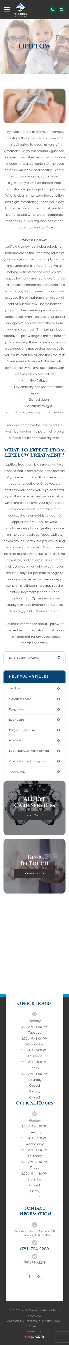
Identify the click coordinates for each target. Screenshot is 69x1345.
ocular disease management (29, 761)
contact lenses (20, 698)
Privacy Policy (51, 1320)
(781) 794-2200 (34, 1249)
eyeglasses (17, 709)
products (15, 740)
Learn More (33, 815)
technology (17, 771)
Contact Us (33, 873)
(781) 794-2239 (35, 1262)
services (15, 688)
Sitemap (34, 1326)
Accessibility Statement (23, 1320)
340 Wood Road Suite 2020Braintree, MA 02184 (34, 1233)
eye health (16, 719)
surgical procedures (22, 730)
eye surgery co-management (29, 750)
